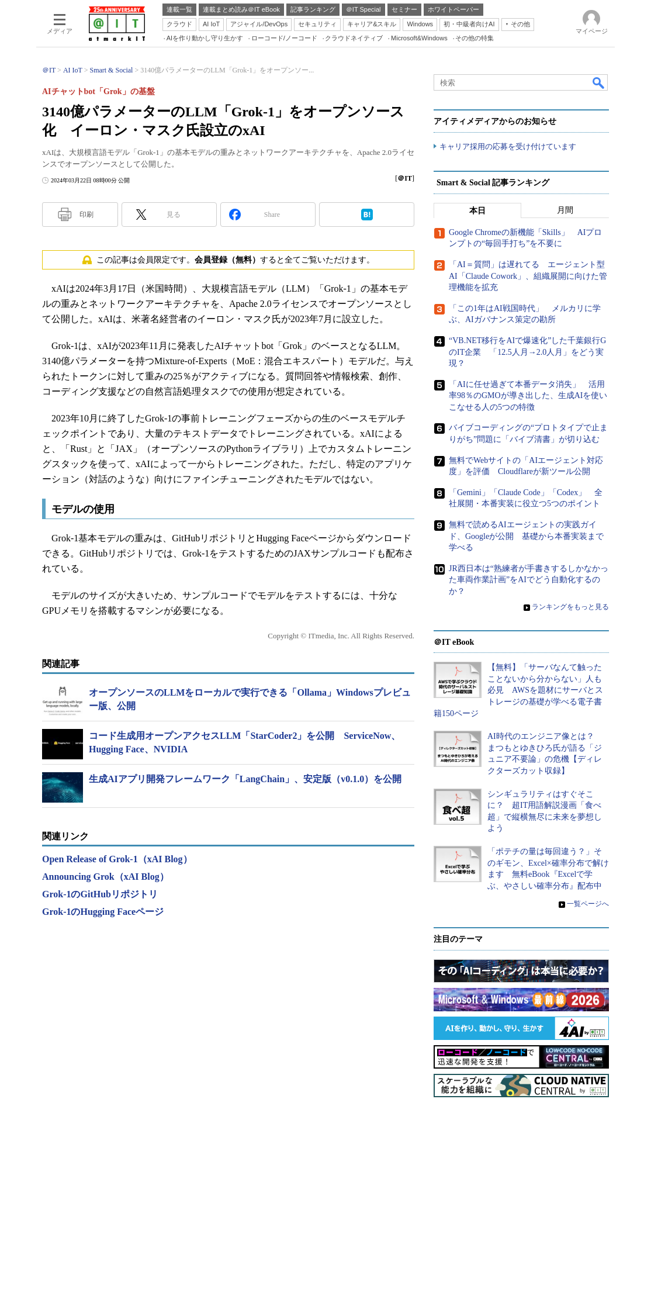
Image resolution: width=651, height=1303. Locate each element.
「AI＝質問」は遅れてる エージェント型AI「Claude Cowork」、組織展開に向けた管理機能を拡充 (528, 276)
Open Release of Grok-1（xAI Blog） (117, 859)
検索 (599, 82)
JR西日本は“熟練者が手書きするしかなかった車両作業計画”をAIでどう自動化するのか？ (528, 580)
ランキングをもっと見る (570, 607)
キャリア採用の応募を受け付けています (507, 146)
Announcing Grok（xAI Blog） (105, 877)
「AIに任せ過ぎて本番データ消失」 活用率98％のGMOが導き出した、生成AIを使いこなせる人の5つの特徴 (528, 396)
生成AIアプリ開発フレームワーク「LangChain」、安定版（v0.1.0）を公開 (245, 779)
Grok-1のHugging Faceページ (103, 912)
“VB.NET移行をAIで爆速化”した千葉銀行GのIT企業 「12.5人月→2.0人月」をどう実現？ (527, 352)
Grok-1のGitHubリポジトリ (100, 894)
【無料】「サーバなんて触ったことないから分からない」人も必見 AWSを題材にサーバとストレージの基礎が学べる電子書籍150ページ (518, 690)
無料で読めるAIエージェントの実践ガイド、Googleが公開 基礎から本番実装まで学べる (526, 536)
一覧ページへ (588, 904)
